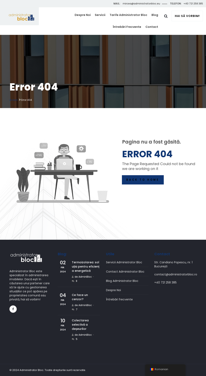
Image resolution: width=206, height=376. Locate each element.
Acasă (13, 100)
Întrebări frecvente (128, 30)
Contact (152, 30)
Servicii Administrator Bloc (124, 262)
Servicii (102, 16)
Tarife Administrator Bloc (130, 16)
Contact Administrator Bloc (125, 272)
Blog (155, 16)
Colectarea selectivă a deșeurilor (80, 324)
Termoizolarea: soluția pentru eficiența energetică (85, 266)
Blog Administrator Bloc (122, 281)
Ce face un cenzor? (80, 297)
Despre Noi (86, 16)
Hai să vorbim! (187, 16)
